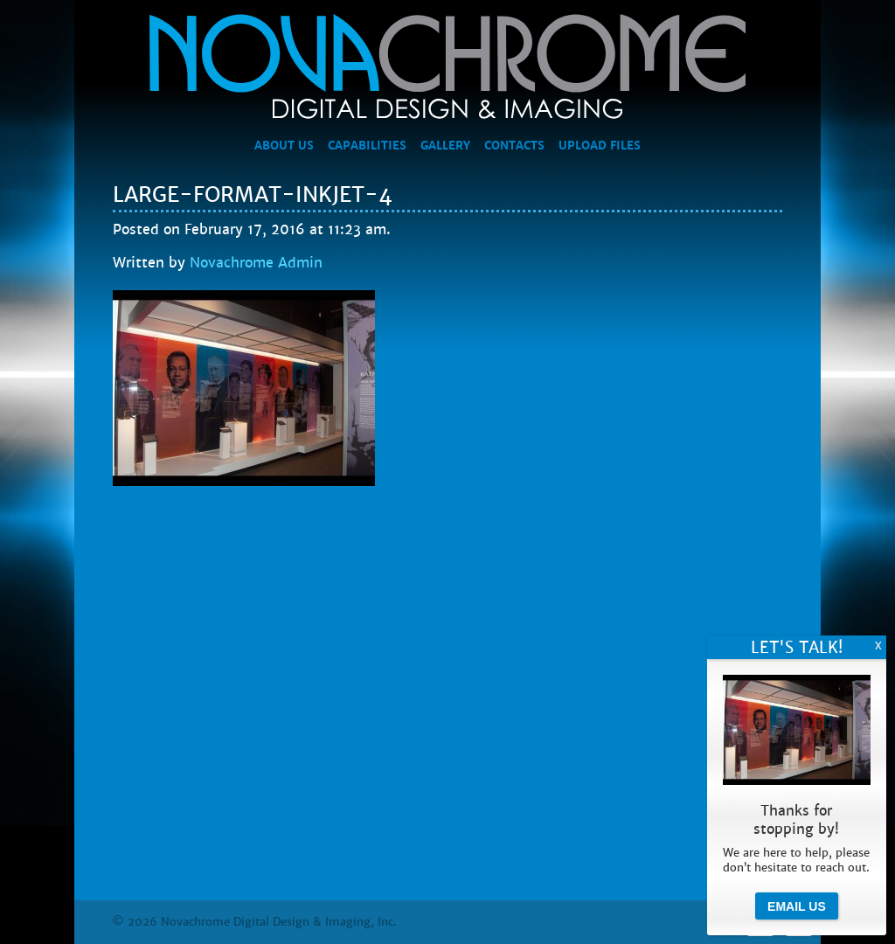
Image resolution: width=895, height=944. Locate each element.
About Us (284, 146)
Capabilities (367, 146)
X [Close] (878, 646)
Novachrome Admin (256, 262)
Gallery (445, 146)
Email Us (796, 906)
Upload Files (600, 146)
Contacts (514, 146)
